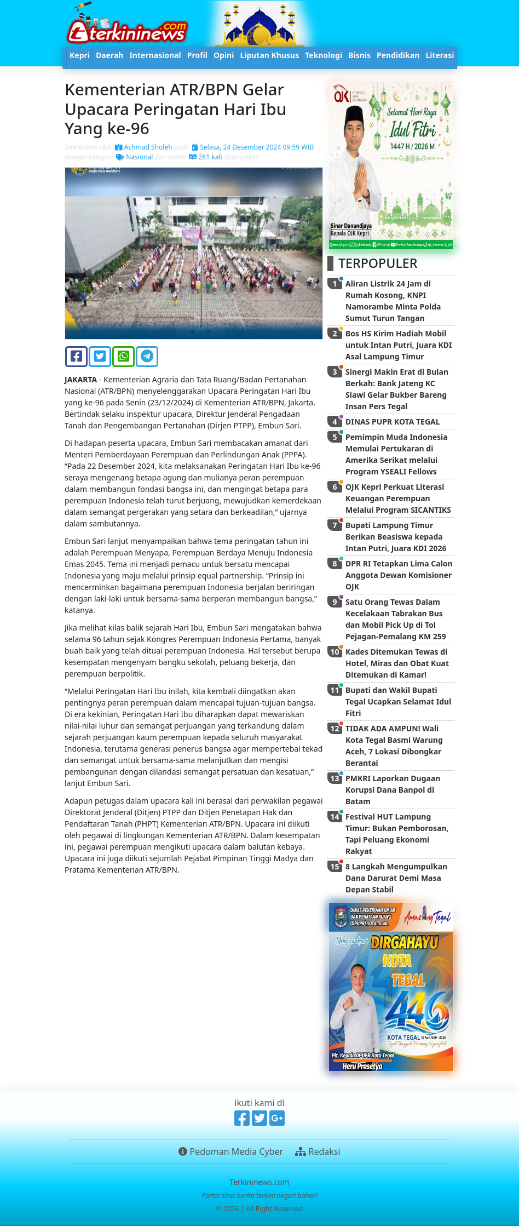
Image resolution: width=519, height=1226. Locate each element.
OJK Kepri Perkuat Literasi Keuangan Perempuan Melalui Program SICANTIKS (398, 498)
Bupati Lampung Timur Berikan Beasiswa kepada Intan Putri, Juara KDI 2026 (395, 536)
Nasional (134, 157)
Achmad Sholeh (143, 147)
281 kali (205, 157)
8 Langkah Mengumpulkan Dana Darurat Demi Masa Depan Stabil (396, 878)
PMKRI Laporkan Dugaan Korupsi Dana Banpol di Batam (392, 789)
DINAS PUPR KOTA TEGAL (392, 421)
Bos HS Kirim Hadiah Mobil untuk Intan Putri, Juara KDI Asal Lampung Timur (398, 345)
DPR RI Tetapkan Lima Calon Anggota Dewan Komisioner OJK (399, 575)
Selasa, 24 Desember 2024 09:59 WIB (253, 147)
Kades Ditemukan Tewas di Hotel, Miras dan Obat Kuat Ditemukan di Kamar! (397, 663)
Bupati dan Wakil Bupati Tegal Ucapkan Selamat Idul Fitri (398, 701)
